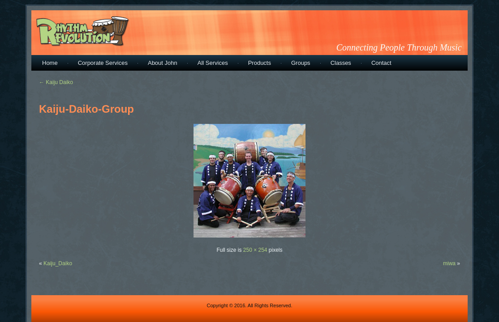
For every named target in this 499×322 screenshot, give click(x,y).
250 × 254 (255, 250)
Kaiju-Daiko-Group (86, 109)
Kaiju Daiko (56, 82)
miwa (449, 263)
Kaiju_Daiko (57, 263)
